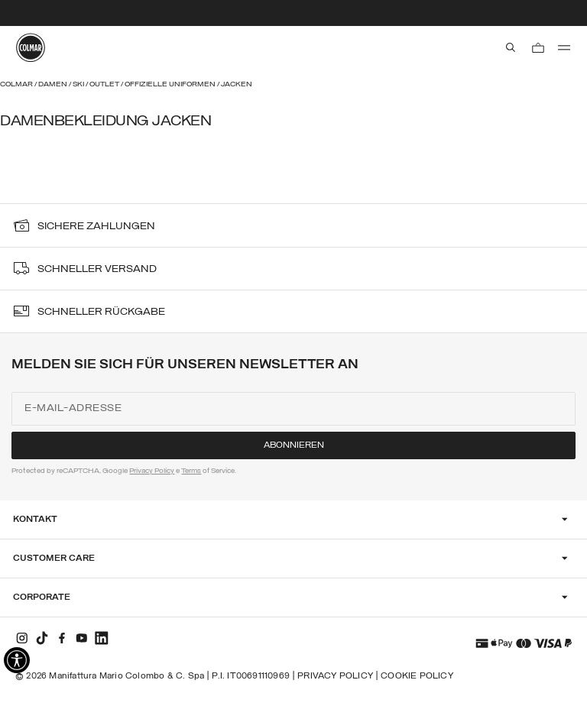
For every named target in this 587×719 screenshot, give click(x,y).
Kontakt (35, 519)
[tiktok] (42, 638)
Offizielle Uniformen (171, 84)
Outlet (105, 84)
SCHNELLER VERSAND (97, 269)
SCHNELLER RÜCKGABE (101, 312)
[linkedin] (102, 638)
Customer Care (54, 558)
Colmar (17, 84)
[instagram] (22, 638)
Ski (79, 84)
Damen (53, 84)
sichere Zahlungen (96, 226)
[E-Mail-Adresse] (293, 409)
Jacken (236, 84)
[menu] (564, 47)
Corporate (41, 597)
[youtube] (82, 638)
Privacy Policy (151, 471)
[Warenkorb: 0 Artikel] (538, 47)
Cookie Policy (417, 676)
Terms (191, 471)
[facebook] (62, 638)
